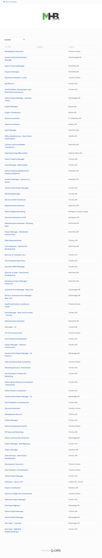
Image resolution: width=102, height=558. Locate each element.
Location (14, 40)
